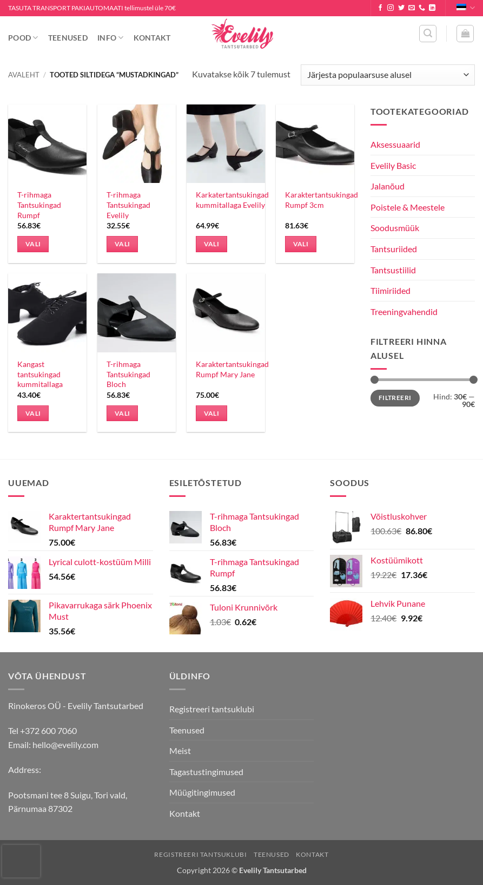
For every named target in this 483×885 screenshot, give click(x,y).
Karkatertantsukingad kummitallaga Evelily (232, 199)
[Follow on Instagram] (390, 8)
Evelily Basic (393, 165)
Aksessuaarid (395, 144)
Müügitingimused (202, 792)
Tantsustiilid (393, 270)
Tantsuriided (393, 249)
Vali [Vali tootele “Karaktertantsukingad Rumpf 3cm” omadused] (300, 243)
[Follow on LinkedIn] (432, 8)
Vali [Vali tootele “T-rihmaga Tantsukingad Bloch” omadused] (122, 413)
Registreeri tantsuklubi (211, 709)
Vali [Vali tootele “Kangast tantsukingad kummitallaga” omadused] (33, 413)
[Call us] (422, 8)
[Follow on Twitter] (401, 8)
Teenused (68, 37)
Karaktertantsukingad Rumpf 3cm (321, 199)
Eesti (465, 8)
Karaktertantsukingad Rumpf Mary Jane (232, 369)
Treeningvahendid (404, 311)
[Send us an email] (411, 8)
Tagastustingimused (206, 771)
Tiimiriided (390, 290)
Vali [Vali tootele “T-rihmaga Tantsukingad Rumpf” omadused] (33, 243)
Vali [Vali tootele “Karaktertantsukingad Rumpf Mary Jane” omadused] (211, 413)
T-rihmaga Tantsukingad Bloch (128, 374)
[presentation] (21, 861)
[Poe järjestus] (388, 75)
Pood (23, 37)
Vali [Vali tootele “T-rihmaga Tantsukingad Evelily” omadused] (122, 243)
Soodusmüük (394, 227)
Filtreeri (395, 398)
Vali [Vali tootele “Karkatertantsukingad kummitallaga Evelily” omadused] (211, 243)
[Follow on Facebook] (380, 8)
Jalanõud (387, 186)
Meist (180, 750)
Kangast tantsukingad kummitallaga (40, 374)
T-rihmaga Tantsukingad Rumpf (39, 204)
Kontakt (152, 37)
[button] (427, 33)
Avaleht (23, 74)
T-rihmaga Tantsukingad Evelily (128, 204)
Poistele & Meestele (407, 207)
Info (110, 37)
